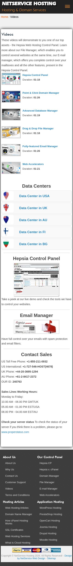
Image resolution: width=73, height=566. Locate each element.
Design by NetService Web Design (44, 557)
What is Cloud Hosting (17, 542)
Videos (9, 488)
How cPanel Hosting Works (16, 522)
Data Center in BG (33, 244)
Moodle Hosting (48, 539)
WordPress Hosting (50, 507)
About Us (10, 463)
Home (4, 16)
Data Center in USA (34, 196)
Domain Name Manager (18, 514)
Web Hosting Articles (17, 507)
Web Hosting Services (17, 536)
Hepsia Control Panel (35, 75)
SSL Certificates (14, 529)
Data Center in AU (33, 220)
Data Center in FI (32, 232)
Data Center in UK (33, 208)
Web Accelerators (33, 164)
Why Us (9, 469)
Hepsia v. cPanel (49, 469)
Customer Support (15, 482)
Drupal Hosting (48, 533)
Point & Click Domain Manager (41, 92)
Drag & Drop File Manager (38, 128)
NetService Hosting (29, 4)
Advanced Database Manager (40, 110)
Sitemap (51, 558)
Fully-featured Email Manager (40, 146)
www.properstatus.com (15, 432)
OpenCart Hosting (50, 520)
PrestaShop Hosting (51, 514)
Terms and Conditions (17, 495)
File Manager (47, 482)
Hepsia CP (46, 463)
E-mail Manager (48, 488)
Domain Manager (49, 475)
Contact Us (11, 475)
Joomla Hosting (48, 527)
